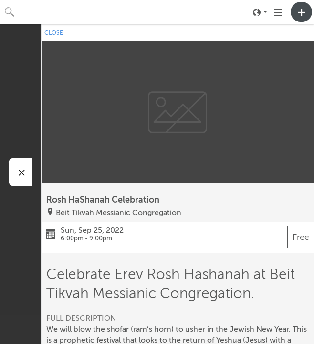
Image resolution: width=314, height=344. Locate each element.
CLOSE (53, 33)
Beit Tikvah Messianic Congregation (118, 212)
